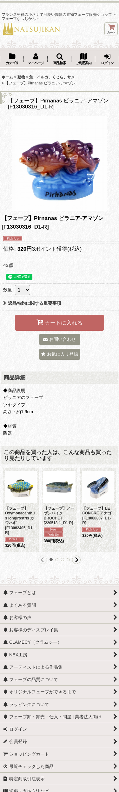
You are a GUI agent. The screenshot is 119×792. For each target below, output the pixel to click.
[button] (59, 59)
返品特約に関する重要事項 (32, 303)
